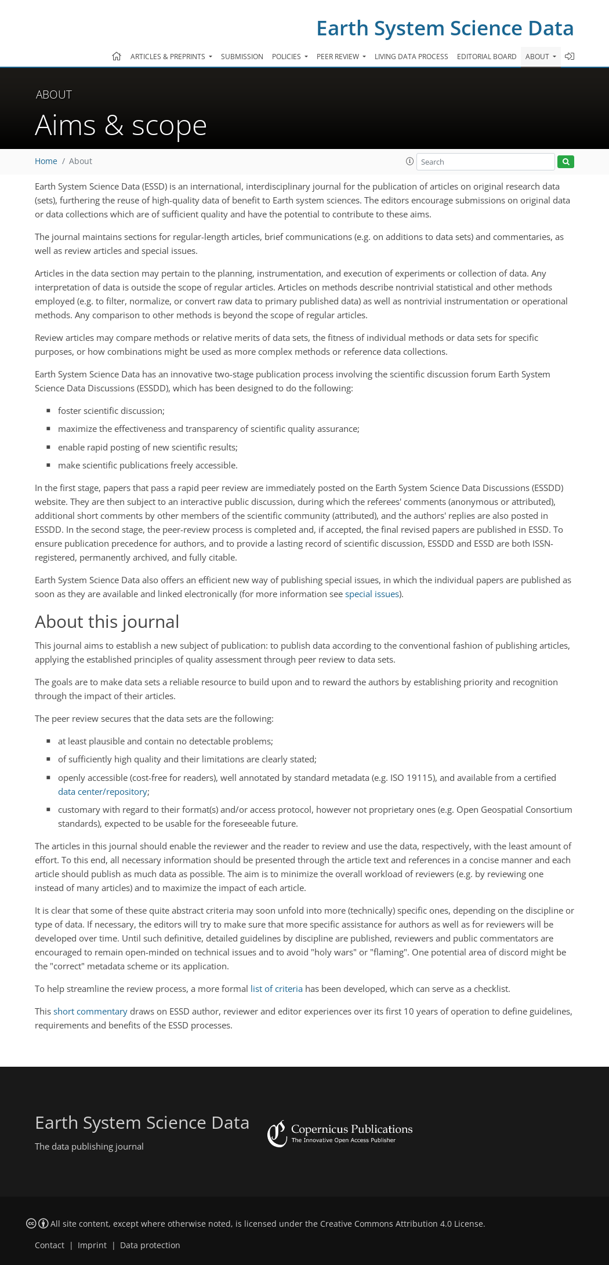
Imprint (92, 1245)
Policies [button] (287, 56)
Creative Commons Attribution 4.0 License (401, 1224)
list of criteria (277, 988)
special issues (372, 593)
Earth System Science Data (445, 27)
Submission (242, 56)
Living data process (411, 56)
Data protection (150, 1245)
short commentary (90, 1011)
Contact (49, 1245)
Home (46, 161)
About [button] (538, 56)
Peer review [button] (339, 56)
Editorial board (487, 56)
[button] (410, 161)
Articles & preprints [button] (168, 56)
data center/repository (102, 791)
